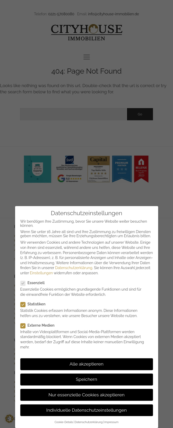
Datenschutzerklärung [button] (88, 422)
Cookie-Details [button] (64, 422)
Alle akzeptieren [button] (86, 364)
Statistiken (35, 304)
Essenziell (34, 283)
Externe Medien (39, 325)
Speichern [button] (86, 379)
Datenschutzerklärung (73, 268)
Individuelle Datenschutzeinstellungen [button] (86, 410)
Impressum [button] (111, 422)
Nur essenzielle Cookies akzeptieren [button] (86, 394)
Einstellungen (41, 273)
